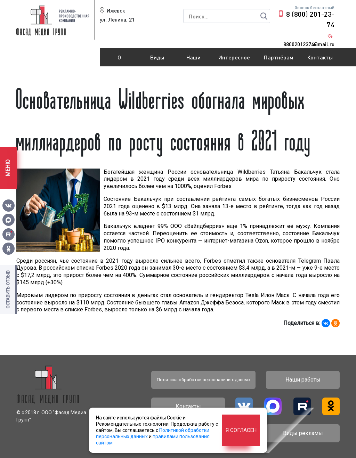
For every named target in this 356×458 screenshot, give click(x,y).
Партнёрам (278, 57)
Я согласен (241, 430)
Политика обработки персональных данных (203, 379)
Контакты (320, 57)
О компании (119, 60)
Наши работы (193, 60)
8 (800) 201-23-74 (310, 19)
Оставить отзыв (7, 289)
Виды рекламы (157, 60)
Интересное (234, 57)
